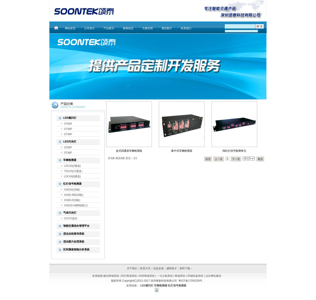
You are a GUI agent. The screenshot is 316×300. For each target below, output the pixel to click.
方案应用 (147, 28)
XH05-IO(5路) (72, 200)
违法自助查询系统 (73, 233)
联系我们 (186, 28)
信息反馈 (158, 268)
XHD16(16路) (72, 189)
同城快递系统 (195, 275)
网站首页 (70, 28)
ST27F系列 (70, 218)
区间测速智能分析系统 (76, 249)
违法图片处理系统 (73, 241)
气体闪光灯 (69, 212)
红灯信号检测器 (72, 183)
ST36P (68, 134)
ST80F (68, 147)
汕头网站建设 (213, 275)
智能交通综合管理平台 (76, 225)
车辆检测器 (69, 160)
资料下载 (185, 268)
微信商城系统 (111, 275)
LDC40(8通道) (72, 176)
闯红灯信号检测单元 (234, 150)
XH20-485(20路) (73, 194)
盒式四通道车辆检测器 (129, 150)
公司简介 (89, 28)
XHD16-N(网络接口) (76, 205)
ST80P (68, 123)
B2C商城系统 (129, 275)
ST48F (68, 152)
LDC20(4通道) (72, 165)
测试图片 (167, 28)
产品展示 (109, 28)
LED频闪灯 (69, 117)
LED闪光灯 (69, 141)
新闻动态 (128, 28)
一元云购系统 (165, 275)
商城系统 (180, 275)
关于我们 (132, 268)
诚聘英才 (171, 268)
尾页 (260, 159)
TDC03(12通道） (74, 171)
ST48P (68, 129)
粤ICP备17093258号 (190, 280)
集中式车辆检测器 (181, 150)
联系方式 (145, 268)
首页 (208, 159)
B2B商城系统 (147, 275)
